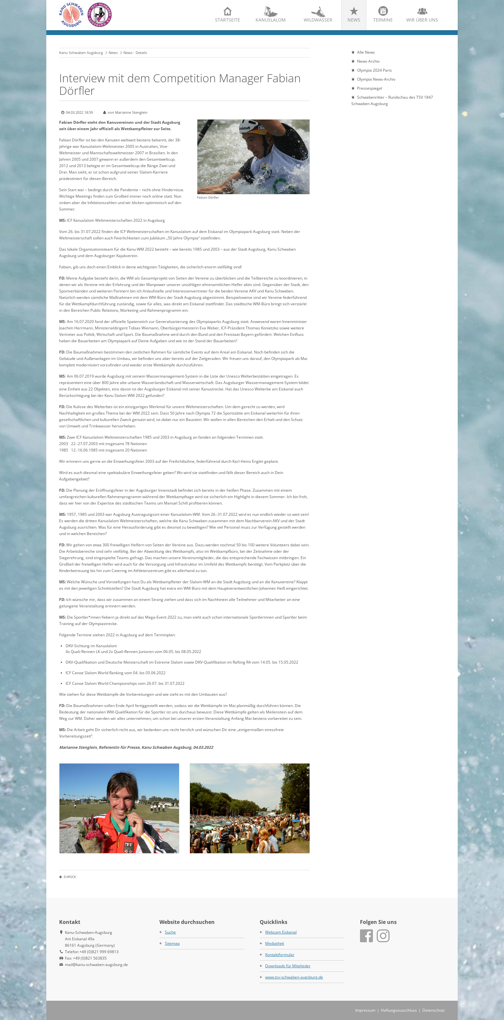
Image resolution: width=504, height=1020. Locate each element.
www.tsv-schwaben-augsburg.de (294, 977)
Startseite (227, 20)
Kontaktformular (279, 954)
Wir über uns (422, 20)
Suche (170, 932)
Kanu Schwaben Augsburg (81, 52)
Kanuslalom (271, 20)
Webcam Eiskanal (281, 932)
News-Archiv (368, 61)
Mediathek (274, 943)
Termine (383, 20)
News (353, 20)
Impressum (365, 1010)
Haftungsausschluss (399, 1010)
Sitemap (172, 943)
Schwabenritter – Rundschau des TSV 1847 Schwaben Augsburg (392, 100)
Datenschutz (433, 1010)
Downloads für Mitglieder (287, 966)
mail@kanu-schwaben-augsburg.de (96, 964)
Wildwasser (318, 20)
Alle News (366, 52)
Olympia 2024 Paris (374, 70)
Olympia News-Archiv (376, 79)
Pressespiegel (369, 88)
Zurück (70, 876)
